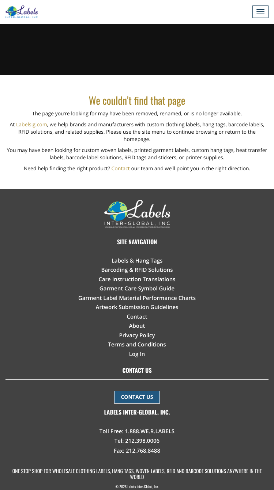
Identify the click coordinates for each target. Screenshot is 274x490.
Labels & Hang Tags (137, 260)
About (137, 326)
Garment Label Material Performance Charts (137, 298)
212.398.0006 (142, 441)
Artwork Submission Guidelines (136, 307)
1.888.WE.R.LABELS (150, 431)
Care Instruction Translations (136, 279)
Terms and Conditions (137, 344)
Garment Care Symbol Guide (137, 288)
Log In (137, 354)
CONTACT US (137, 397)
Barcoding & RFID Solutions (137, 270)
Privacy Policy (137, 335)
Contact (121, 168)
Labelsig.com (31, 124)
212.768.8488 (143, 450)
